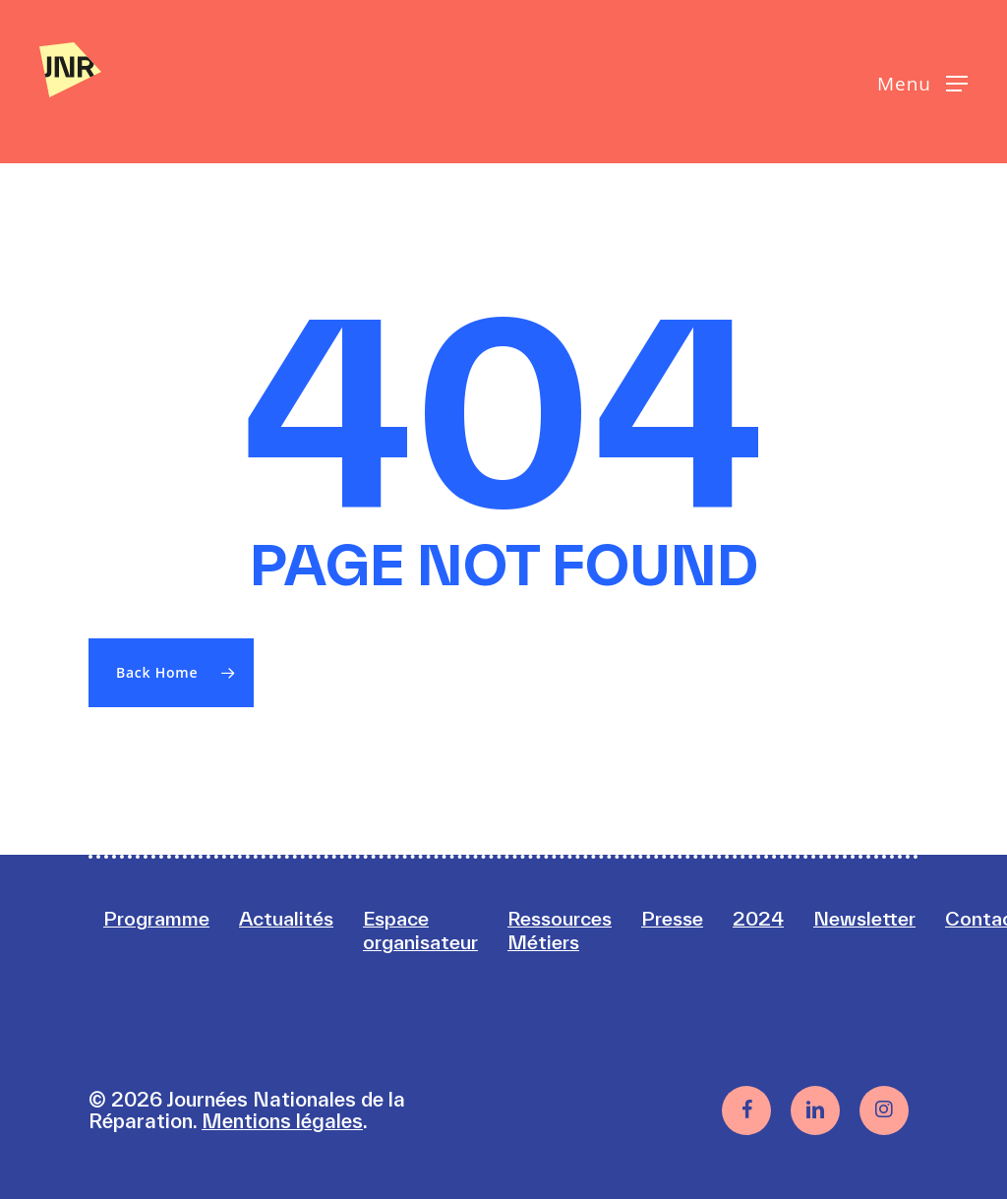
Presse (695, 918)
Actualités (294, 918)
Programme (159, 918)
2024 (782, 918)
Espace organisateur (433, 930)
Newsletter (890, 918)
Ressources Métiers (578, 930)
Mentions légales (282, 1120)
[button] (922, 82)
